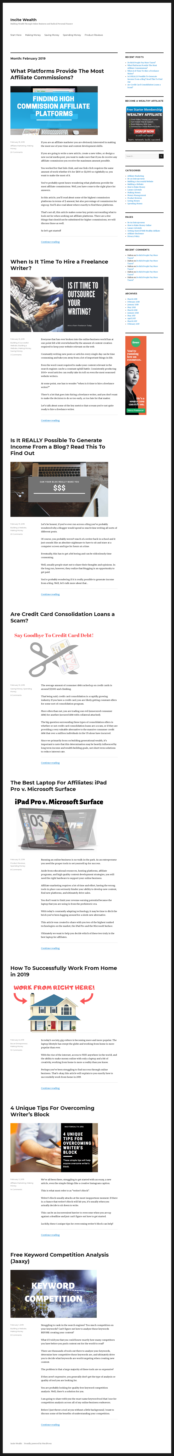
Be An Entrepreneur (136, 222)
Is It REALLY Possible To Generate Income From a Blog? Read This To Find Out (57, 446)
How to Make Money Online (139, 225)
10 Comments (16, 1050)
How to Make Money (136, 187)
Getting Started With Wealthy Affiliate (143, 231)
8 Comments (16, 870)
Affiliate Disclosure (135, 234)
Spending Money (72, 35)
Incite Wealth (23, 19)
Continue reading (50, 242)
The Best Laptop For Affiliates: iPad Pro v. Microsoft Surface (58, 785)
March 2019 (132, 299)
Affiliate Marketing (18, 146)
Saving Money (51, 35)
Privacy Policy (133, 236)
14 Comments (16, 1189)
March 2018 (132, 310)
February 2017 (133, 324)
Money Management (136, 195)
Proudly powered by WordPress (38, 1443)
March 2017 (132, 321)
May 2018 (131, 307)
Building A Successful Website (140, 181)
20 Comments (16, 152)
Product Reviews (94, 35)
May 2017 (131, 316)
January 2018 (133, 313)
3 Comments (16, 355)
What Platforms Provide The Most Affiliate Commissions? (57, 74)
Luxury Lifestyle (134, 190)
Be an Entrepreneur (18, 1044)
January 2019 (133, 305)
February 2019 (133, 302)
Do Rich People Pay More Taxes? (141, 63)
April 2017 (131, 318)
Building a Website (18, 528)
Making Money (33, 35)
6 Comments (16, 695)
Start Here (16, 35)
